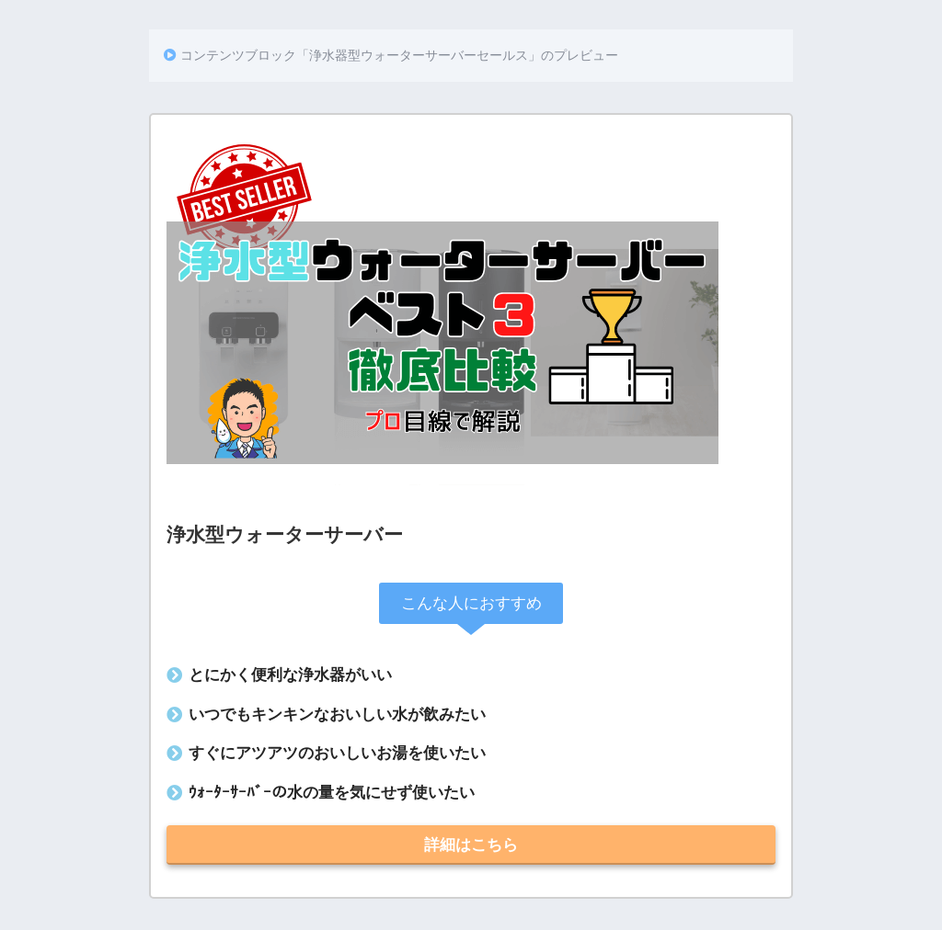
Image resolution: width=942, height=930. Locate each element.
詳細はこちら (471, 845)
